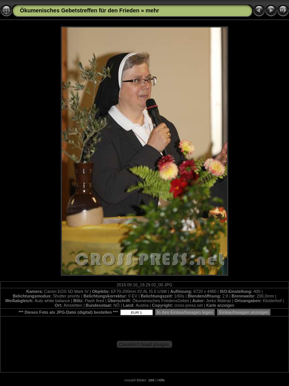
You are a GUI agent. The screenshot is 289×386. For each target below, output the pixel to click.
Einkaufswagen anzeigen (244, 312)
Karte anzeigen (220, 305)
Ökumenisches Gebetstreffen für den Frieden (80, 10)
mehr (152, 10)
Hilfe (161, 380)
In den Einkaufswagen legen (185, 312)
